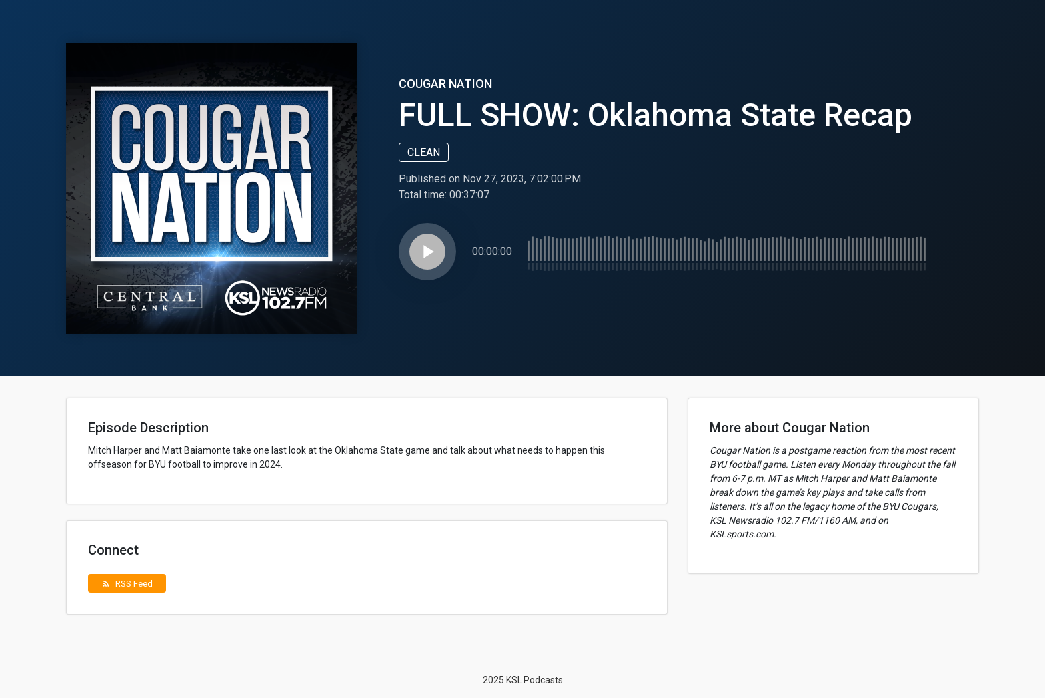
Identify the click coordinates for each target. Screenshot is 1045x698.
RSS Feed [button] (127, 583)
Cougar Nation (445, 84)
